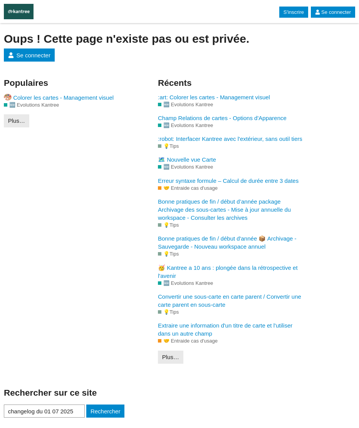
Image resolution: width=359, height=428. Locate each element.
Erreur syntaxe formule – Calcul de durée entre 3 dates (228, 180)
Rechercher (106, 411)
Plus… (16, 120)
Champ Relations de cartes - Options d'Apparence (222, 118)
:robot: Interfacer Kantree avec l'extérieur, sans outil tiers (230, 138)
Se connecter (333, 12)
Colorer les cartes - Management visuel (59, 97)
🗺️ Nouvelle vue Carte (187, 159)
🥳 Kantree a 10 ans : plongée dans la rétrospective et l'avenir (228, 271)
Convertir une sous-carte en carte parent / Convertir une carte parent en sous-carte (229, 300)
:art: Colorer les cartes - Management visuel (214, 97)
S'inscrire (294, 12)
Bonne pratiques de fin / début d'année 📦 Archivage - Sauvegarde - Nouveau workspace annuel (227, 242)
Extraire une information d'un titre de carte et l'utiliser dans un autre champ (225, 329)
